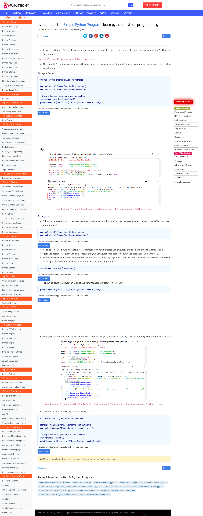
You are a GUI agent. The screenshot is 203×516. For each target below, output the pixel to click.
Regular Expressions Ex (12, 227)
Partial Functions (9, 147)
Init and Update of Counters (14, 490)
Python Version (8, 45)
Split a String (7, 214)
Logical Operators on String (14, 209)
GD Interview (180, 120)
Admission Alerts (182, 165)
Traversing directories (11, 112)
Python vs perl (8, 343)
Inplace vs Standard (10, 356)
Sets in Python (8, 374)
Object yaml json (9, 316)
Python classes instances (13, 160)
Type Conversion (9, 170)
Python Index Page (10, 26)
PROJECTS (91, 13)
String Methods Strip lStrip (13, 205)
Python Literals (8, 72)
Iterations (6, 485)
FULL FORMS (47, 13)
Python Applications (10, 49)
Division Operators (10, 409)
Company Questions (183, 141)
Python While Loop (10, 259)
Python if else (8, 245)
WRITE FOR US (152, 5)
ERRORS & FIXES (63, 13)
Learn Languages (182, 182)
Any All (5, 414)
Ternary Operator (9, 400)
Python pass (7, 272)
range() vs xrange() (10, 361)
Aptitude (178, 133)
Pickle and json (8, 321)
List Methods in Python (12, 294)
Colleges (178, 161)
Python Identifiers (9, 67)
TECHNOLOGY (31, 13)
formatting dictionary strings (14, 463)
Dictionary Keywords (11, 431)
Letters (177, 177)
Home (43, 29)
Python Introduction (10, 31)
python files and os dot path (14, 107)
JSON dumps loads (10, 312)
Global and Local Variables (13, 142)
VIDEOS (103, 13)
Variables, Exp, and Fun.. (12, 129)
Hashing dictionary (10, 468)
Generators (7, 512)
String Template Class (11, 223)
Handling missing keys (11, 449)
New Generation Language (13, 81)
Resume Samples (182, 124)
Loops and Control (10, 481)
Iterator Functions (10, 503)
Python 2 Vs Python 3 (11, 329)
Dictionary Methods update (13, 440)
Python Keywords (9, 63)
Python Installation (10, 54)
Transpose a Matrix (10, 138)
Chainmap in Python (10, 454)
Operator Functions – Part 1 (14, 418)
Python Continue (9, 268)
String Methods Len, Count (13, 200)
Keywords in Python (10, 90)
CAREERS (115, 13)
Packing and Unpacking (12, 151)
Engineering (180, 128)
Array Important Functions (13, 387)
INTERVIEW (78, 13)
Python (60, 29)
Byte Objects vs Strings (12, 352)
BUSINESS (129, 13)
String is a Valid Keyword (12, 85)
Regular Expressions (11, 232)
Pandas (5, 98)
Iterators (6, 499)
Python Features (9, 40)
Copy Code (43, 112)
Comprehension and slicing (13, 281)
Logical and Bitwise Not (12, 396)
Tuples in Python (9, 303)
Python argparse (9, 165)
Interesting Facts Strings (12, 187)
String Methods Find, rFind (13, 196)
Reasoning (179, 137)
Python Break (8, 263)
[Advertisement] (184, 224)
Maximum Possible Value (13, 133)
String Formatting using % (13, 218)
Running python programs (13, 58)
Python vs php (8, 347)
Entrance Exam (181, 156)
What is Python (8, 36)
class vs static (8, 365)
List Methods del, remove (13, 290)
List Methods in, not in (11, 285)
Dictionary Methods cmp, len (14, 436)
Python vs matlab (9, 338)
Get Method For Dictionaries (14, 445)
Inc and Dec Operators (11, 405)
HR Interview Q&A (182, 116)
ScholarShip (180, 169)
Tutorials (51, 29)
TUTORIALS (16, 13)
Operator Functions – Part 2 (14, 423)
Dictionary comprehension (13, 472)
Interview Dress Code (184, 149)
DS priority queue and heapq (14, 178)
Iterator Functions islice (12, 508)
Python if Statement (10, 241)
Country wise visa (182, 145)
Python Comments (10, 76)
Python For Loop (9, 254)
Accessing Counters (11, 494)
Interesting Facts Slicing (12, 191)
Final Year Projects (183, 112)
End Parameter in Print (11, 156)
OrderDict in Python (10, 459)
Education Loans (181, 173)
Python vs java (8, 334)
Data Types (7, 120)
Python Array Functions (12, 383)
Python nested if (9, 250)
